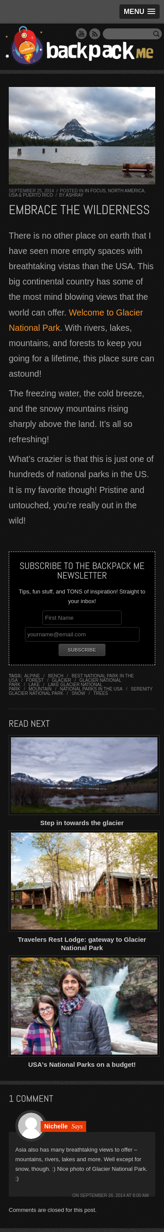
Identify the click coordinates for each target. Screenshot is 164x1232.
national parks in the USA (91, 689)
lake (34, 684)
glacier (61, 680)
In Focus (95, 190)
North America (126, 190)
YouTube (81, 33)
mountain (40, 689)
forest (35, 680)
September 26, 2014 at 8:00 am (114, 1195)
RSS (95, 33)
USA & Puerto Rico (31, 195)
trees (101, 693)
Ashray (74, 195)
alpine (32, 675)
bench (55, 675)
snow (78, 693)
